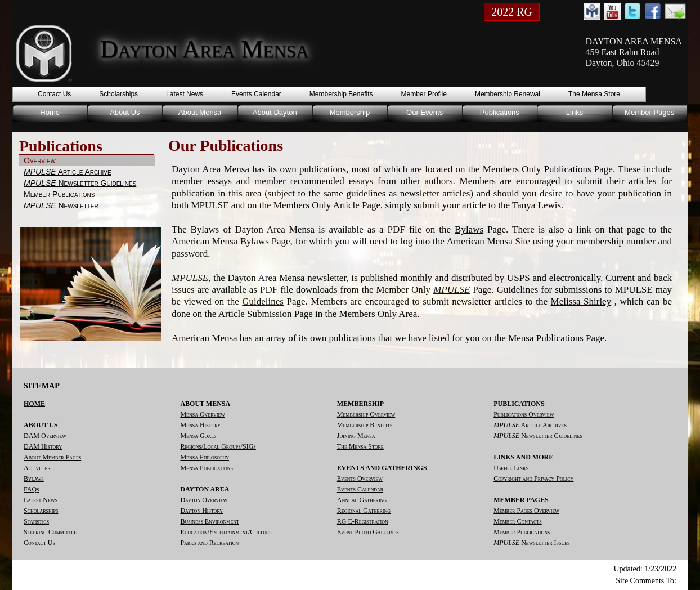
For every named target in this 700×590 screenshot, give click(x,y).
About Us (125, 112)
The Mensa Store (594, 94)
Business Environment (209, 521)
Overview (40, 160)
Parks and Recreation (209, 543)
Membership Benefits (341, 94)
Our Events (424, 112)
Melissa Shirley (581, 301)
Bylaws (469, 229)
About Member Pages (52, 457)
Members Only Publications (537, 169)
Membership (350, 112)
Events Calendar (256, 94)
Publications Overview (523, 414)
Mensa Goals (198, 436)
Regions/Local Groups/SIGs (217, 446)
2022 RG (511, 12)
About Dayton (275, 112)
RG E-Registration (362, 521)
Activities (37, 468)
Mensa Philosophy (204, 457)
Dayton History (201, 511)
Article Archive (67, 171)
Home (50, 112)
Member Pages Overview (526, 511)
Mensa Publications (546, 338)
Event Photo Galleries (368, 532)
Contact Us (54, 94)
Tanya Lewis (536, 205)
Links (574, 112)
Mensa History (200, 425)
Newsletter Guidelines (80, 182)
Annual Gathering (362, 500)
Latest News (184, 94)
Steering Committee (50, 532)
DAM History (43, 446)
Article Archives (530, 425)
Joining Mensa (356, 436)
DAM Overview (45, 436)
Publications (499, 112)
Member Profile (424, 94)
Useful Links (510, 468)
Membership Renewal (507, 94)
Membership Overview (366, 414)
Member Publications (59, 194)
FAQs (31, 489)
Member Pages (649, 112)
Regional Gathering (364, 511)
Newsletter (61, 205)
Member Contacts (517, 521)
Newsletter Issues (531, 543)
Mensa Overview (202, 414)
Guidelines (263, 301)
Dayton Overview (203, 500)
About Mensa (200, 112)
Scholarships (118, 94)
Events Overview (360, 478)
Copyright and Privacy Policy (533, 478)
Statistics (36, 521)
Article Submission (255, 314)
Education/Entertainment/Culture (226, 532)
